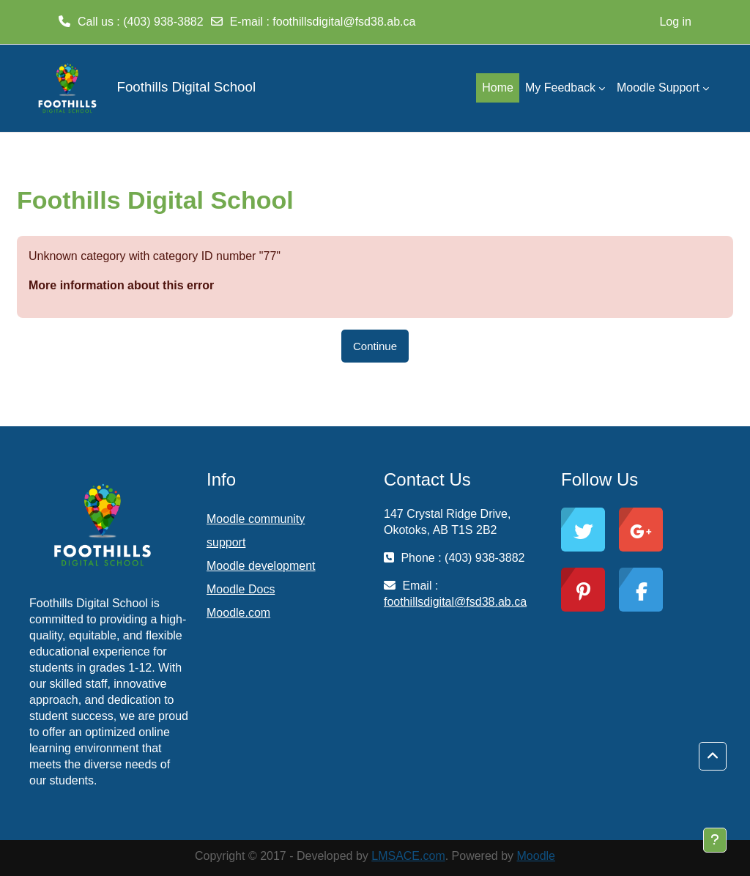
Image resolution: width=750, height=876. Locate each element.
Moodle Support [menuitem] (658, 87)
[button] (713, 756)
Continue (375, 346)
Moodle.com (238, 612)
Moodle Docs (241, 589)
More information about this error (121, 285)
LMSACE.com (408, 856)
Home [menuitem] (497, 87)
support (226, 542)
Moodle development (261, 566)
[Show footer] (715, 840)
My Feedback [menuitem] (560, 87)
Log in (675, 21)
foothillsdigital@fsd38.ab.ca (343, 21)
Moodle (536, 856)
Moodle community (256, 519)
